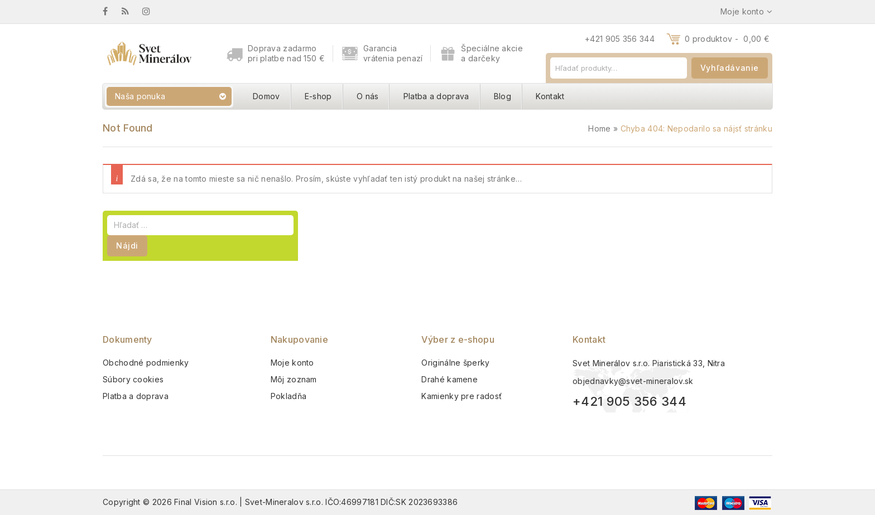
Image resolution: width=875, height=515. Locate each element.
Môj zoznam (294, 379)
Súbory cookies (133, 379)
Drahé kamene (449, 379)
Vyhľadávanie (729, 67)
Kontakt (550, 96)
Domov (266, 96)
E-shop (318, 96)
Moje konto (292, 362)
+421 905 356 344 (620, 38)
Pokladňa (288, 396)
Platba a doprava (436, 96)
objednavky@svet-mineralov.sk (633, 381)
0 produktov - (727, 38)
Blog (502, 96)
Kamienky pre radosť (461, 396)
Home (599, 128)
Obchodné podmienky (146, 362)
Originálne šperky (455, 362)
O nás (368, 96)
